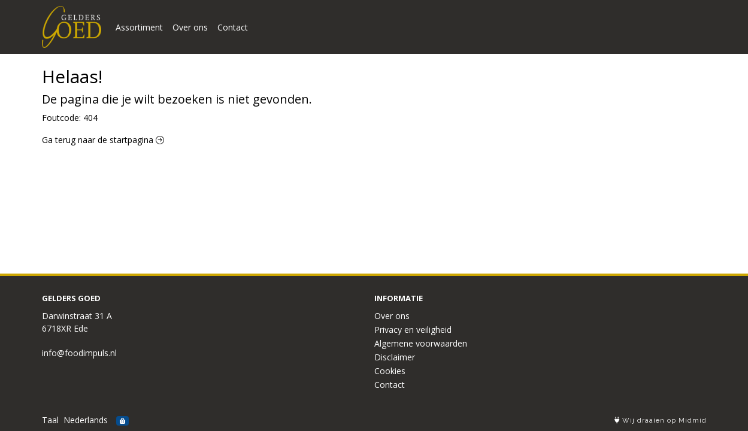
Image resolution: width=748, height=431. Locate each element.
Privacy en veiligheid (413, 329)
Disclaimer (394, 357)
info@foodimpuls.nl (79, 353)
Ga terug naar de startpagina (103, 139)
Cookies (389, 371)
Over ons (190, 27)
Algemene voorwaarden (420, 343)
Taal (50, 420)
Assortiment (139, 27)
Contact (232, 27)
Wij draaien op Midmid (660, 420)
